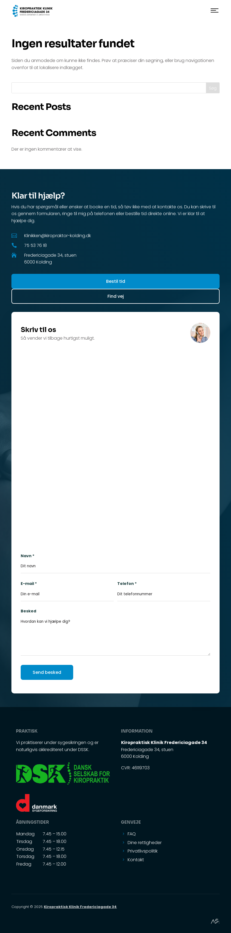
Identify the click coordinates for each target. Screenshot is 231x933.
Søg (213, 88)
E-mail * (67, 589)
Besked (115, 636)
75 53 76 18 (35, 245)
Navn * (115, 561)
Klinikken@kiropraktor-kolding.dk (57, 236)
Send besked (47, 672)
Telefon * (163, 589)
